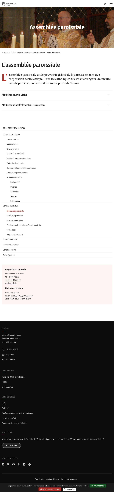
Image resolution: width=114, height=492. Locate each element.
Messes (5, 384)
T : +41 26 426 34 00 (13, 282)
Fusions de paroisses (11, 247)
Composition (15, 183)
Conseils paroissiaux (39, 52)
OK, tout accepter (98, 486)
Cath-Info (5, 410)
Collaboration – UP (10, 241)
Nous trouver (8, 362)
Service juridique (13, 149)
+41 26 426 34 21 (10, 352)
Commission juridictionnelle (17, 173)
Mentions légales (52, 481)
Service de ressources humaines (19, 159)
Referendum (15, 202)
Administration (12, 144)
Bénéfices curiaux (9, 252)
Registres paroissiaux (15, 236)
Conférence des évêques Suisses (14, 425)
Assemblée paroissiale (15, 212)
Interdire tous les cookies (50, 489)
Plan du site (39, 481)
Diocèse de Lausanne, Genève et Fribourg (17, 415)
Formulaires (11, 232)
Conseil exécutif (13, 140)
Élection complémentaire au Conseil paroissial (24, 227)
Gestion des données (69, 481)
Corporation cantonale (23, 52)
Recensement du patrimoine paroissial (21, 169)
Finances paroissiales (15, 222)
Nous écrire (8, 357)
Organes (13, 188)
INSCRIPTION (11, 447)
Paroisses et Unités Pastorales (13, 379)
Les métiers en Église (9, 420)
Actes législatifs (9, 257)
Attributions (14, 193)
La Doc (4, 405)
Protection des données (15, 164)
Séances (13, 197)
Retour (6, 52)
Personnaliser (69, 489)
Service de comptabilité (15, 154)
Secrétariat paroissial (15, 217)
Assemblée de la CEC (14, 178)
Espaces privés (7, 389)
